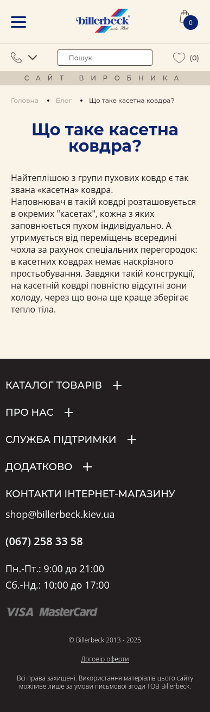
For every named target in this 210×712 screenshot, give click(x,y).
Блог (64, 100)
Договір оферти (105, 659)
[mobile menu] (18, 22)
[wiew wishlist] (179, 58)
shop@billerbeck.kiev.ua (59, 515)
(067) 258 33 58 (44, 541)
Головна (25, 100)
